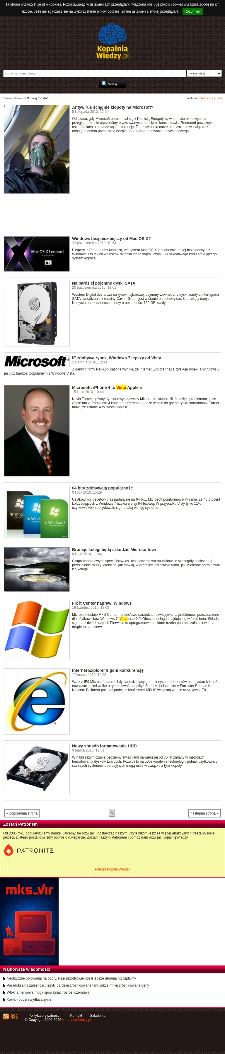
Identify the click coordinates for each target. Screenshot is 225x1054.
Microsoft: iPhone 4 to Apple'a (107, 387)
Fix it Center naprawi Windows (102, 603)
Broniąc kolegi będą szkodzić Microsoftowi (114, 549)
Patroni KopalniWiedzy (112, 869)
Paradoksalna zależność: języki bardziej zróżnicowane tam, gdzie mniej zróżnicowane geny (78, 985)
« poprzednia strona (22, 813)
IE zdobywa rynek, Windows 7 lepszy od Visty (116, 358)
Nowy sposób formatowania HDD (104, 746)
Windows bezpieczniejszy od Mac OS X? (111, 238)
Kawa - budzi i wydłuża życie (29, 999)
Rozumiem (192, 11)
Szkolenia (97, 1016)
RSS (14, 1016)
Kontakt (76, 1016)
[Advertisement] (110, 216)
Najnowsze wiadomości (26, 969)
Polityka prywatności (44, 1016)
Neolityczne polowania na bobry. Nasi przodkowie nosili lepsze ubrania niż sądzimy (71, 978)
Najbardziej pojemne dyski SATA (103, 283)
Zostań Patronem (20, 824)
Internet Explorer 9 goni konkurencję (108, 670)
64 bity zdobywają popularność (102, 488)
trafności (207, 98)
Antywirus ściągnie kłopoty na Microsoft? (113, 107)
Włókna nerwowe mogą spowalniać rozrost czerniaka (48, 992)
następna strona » (204, 813)
